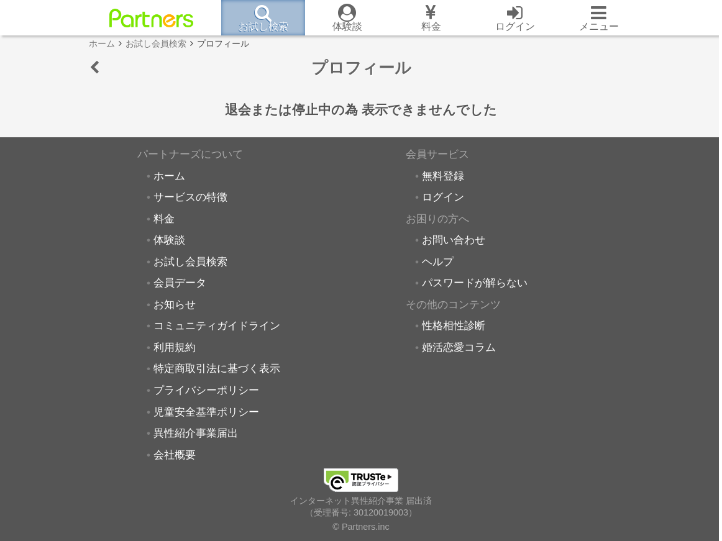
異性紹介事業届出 (195, 433)
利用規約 (174, 347)
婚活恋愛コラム (459, 347)
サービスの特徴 (190, 197)
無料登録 (443, 176)
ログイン (443, 197)
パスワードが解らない (475, 282)
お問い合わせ (453, 240)
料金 (164, 218)
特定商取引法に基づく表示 (216, 368)
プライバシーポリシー (206, 390)
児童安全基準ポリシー (206, 412)
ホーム (169, 176)
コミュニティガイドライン (216, 325)
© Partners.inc (360, 527)
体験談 (169, 240)
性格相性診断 (453, 325)
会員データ (179, 282)
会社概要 (174, 454)
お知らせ (174, 304)
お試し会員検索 (190, 261)
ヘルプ (438, 261)
